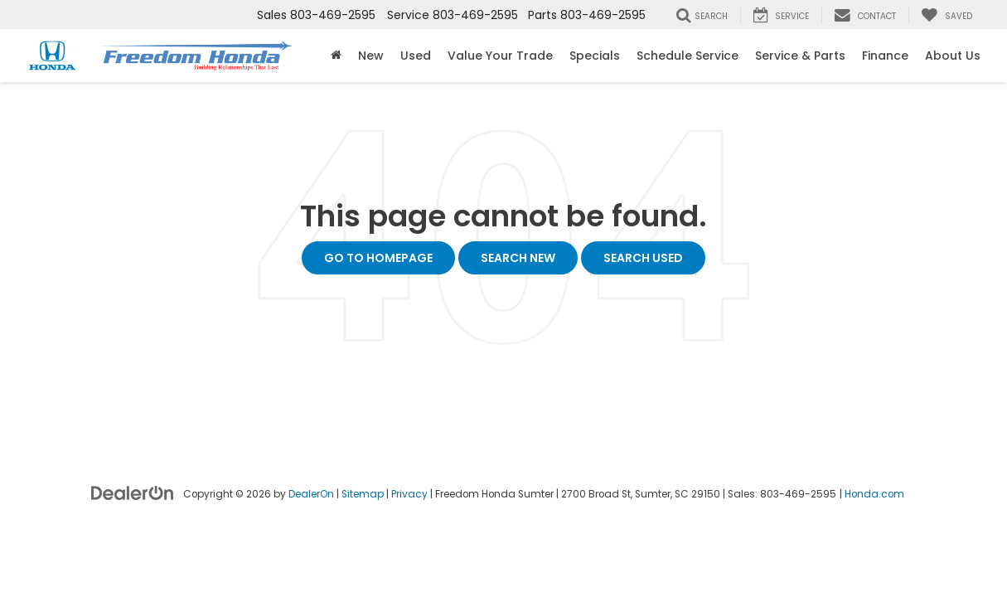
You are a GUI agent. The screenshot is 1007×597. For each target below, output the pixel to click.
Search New (518, 258)
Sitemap (362, 494)
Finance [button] (885, 55)
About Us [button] (952, 55)
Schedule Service (687, 55)
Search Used (643, 258)
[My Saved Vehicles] (946, 15)
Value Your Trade (500, 55)
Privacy (409, 494)
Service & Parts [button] (800, 55)
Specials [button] (594, 55)
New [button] (371, 55)
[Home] (336, 55)
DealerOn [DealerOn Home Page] (311, 494)
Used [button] (415, 55)
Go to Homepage (378, 258)
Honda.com (874, 494)
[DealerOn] (132, 492)
